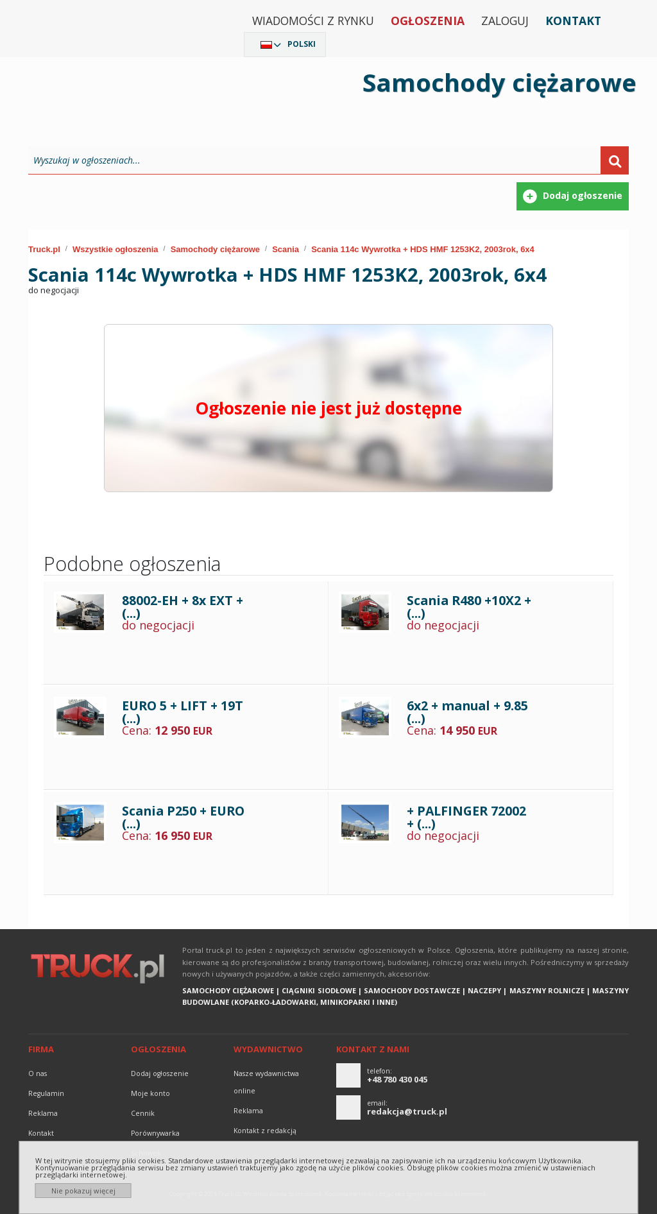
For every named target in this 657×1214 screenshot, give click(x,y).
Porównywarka (155, 1133)
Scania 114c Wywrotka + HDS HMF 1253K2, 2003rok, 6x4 (422, 249)
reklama (43, 1113)
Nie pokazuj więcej (83, 1190)
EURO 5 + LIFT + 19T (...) (182, 712)
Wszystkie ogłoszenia (115, 249)
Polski (301, 43)
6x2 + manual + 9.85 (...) (467, 712)
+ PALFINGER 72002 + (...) (466, 817)
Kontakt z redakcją (265, 1130)
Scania (285, 249)
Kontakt (573, 20)
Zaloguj (505, 20)
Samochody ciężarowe (215, 249)
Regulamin (46, 1093)
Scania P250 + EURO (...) (183, 817)
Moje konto (150, 1093)
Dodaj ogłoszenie (160, 1073)
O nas (37, 1073)
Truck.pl (44, 249)
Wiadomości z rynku (313, 20)
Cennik (143, 1113)
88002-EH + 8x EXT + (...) (182, 607)
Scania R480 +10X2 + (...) (469, 607)
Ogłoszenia (428, 20)
